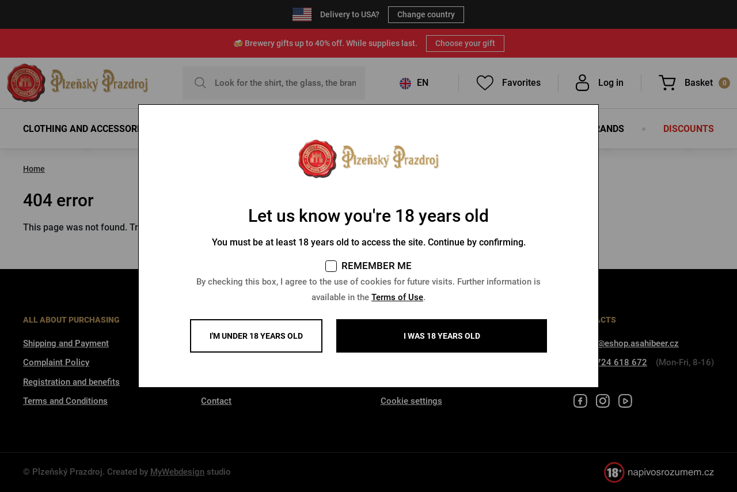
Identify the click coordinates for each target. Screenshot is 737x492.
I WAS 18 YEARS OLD (442, 335)
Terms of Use (397, 297)
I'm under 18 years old (256, 335)
